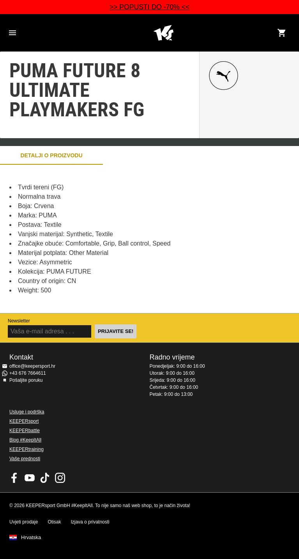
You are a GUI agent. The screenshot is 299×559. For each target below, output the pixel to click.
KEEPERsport (24, 421)
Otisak (54, 522)
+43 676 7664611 (27, 373)
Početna (163, 33)
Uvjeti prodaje (23, 522)
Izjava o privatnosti (90, 522)
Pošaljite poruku (25, 380)
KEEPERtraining (26, 449)
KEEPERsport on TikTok (45, 478)
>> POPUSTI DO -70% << (149, 7)
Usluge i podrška (26, 412)
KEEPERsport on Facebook (14, 478)
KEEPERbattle (24, 430)
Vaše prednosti (24, 458)
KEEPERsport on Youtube (30, 478)
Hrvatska (31, 537)
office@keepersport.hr (32, 366)
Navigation (12, 32)
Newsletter (19, 321)
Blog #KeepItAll (25, 440)
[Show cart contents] (282, 33)
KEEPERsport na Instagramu (60, 478)
